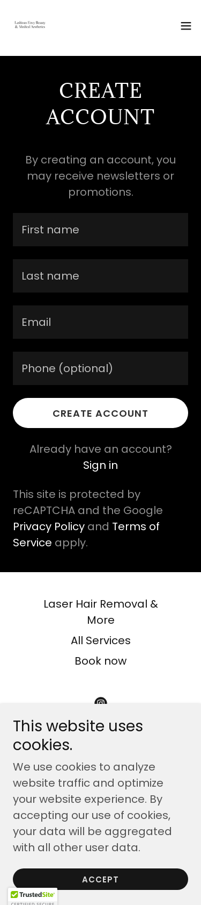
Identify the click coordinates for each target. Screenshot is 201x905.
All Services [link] (101, 640)
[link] (30, 25)
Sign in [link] (100, 465)
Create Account (100, 413)
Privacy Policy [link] (49, 526)
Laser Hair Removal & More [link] (100, 612)
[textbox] (100, 229)
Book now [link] (100, 660)
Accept (100, 879)
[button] (186, 26)
